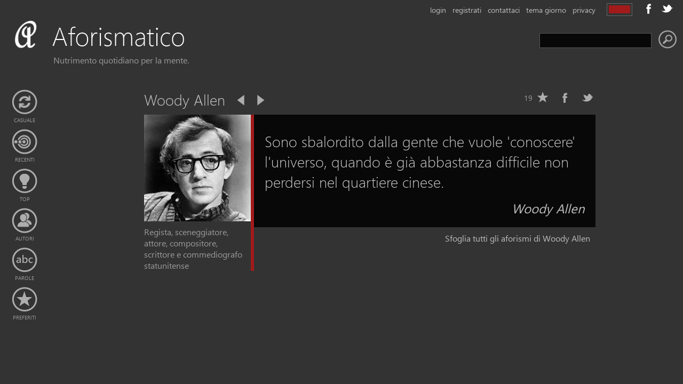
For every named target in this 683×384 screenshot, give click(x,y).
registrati (466, 10)
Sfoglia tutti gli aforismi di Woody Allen (517, 238)
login (438, 10)
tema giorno (546, 10)
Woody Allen (548, 208)
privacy (584, 10)
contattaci (504, 10)
